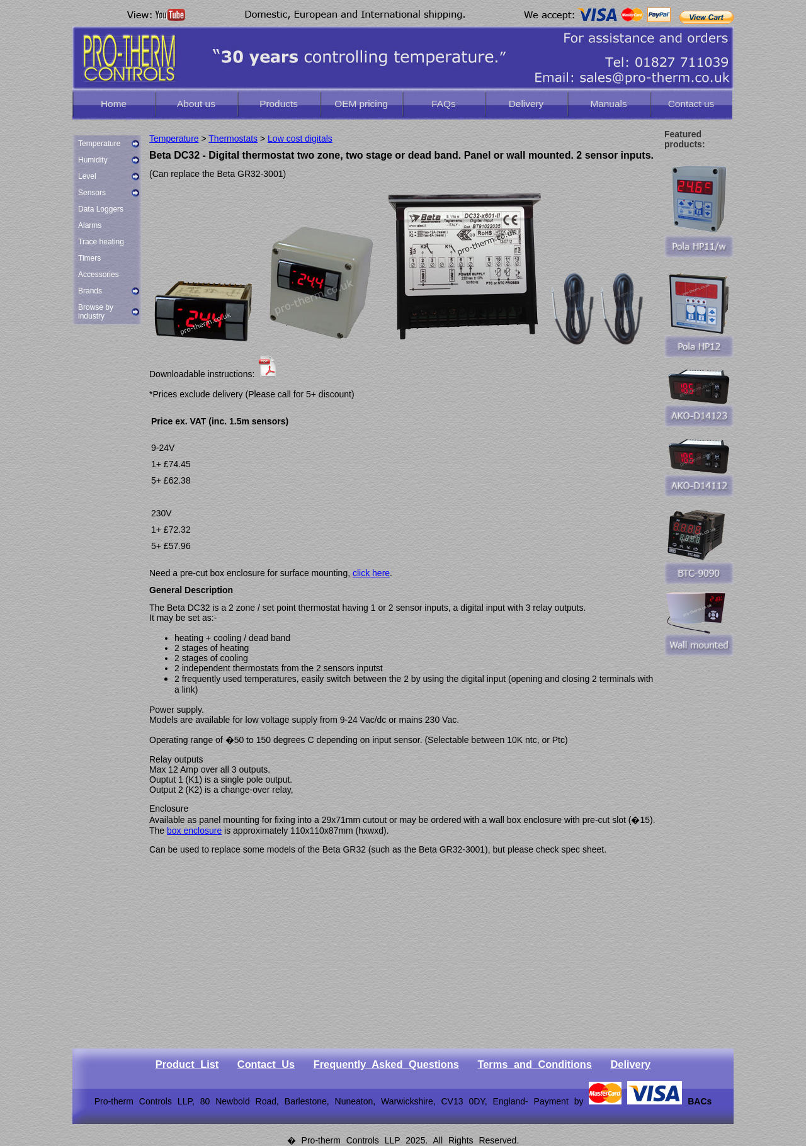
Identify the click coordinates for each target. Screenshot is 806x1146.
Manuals (608, 103)
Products (278, 103)
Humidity (93, 160)
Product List (187, 1064)
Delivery (526, 103)
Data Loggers (100, 209)
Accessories (98, 274)
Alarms (89, 225)
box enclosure (194, 830)
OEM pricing (361, 103)
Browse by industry (95, 312)
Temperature (99, 143)
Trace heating (101, 241)
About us (196, 103)
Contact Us (266, 1064)
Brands (90, 290)
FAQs (443, 103)
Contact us (691, 103)
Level (87, 176)
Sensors (92, 192)
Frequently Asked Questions (386, 1064)
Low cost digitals (300, 138)
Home (114, 103)
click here (371, 573)
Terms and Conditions (534, 1064)
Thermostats (233, 138)
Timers (89, 258)
